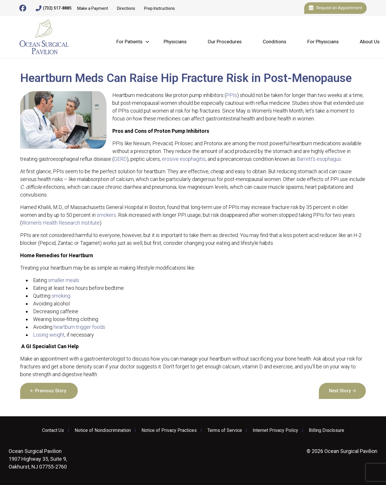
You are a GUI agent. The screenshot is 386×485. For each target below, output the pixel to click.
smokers (106, 215)
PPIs (231, 95)
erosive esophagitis (184, 159)
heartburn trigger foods (79, 327)
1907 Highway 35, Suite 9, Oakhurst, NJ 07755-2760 (38, 459)
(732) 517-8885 (53, 8)
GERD (120, 159)
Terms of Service (224, 430)
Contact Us (53, 430)
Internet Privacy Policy (275, 430)
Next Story (340, 390)
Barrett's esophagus (319, 159)
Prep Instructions (159, 8)
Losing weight (49, 335)
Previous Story (50, 390)
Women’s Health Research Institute (61, 223)
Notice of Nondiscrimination (103, 430)
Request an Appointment (335, 8)
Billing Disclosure (326, 430)
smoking (61, 296)
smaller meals (63, 280)
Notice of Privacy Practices (169, 430)
